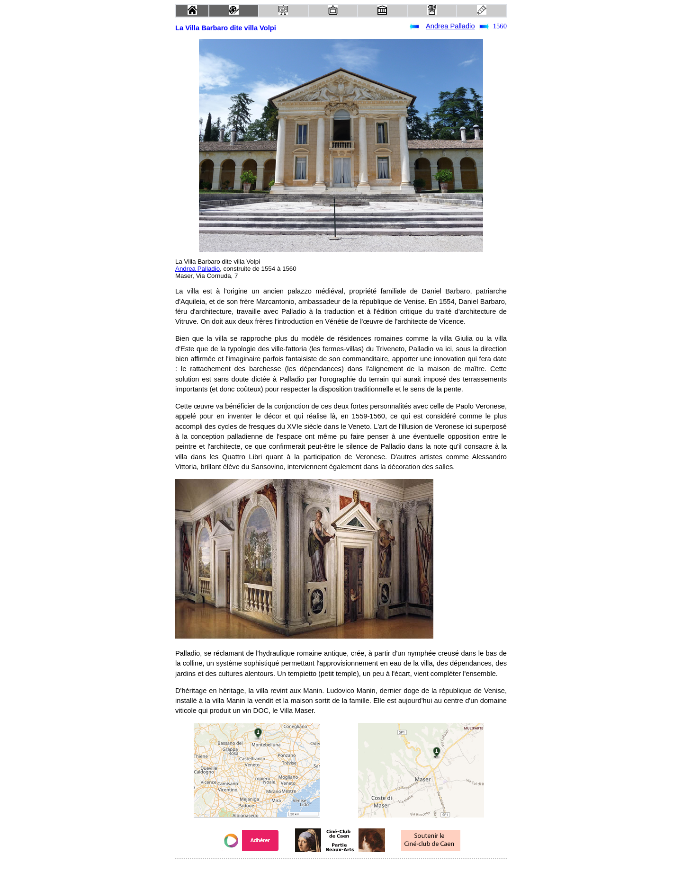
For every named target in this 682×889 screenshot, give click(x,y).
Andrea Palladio (450, 26)
